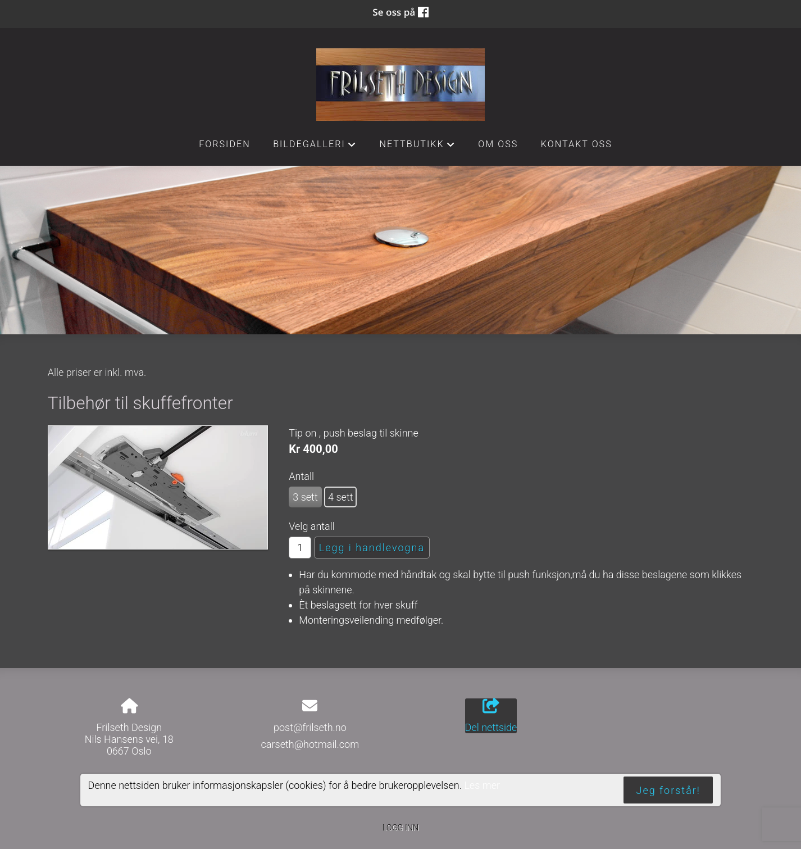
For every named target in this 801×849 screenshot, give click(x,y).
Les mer (482, 785)
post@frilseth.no (310, 727)
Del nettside (491, 715)
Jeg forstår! (668, 790)
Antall (301, 476)
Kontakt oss (576, 144)
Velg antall (312, 526)
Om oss (498, 144)
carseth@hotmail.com (310, 744)
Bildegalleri (315, 147)
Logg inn (400, 828)
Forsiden (225, 144)
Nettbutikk (417, 147)
